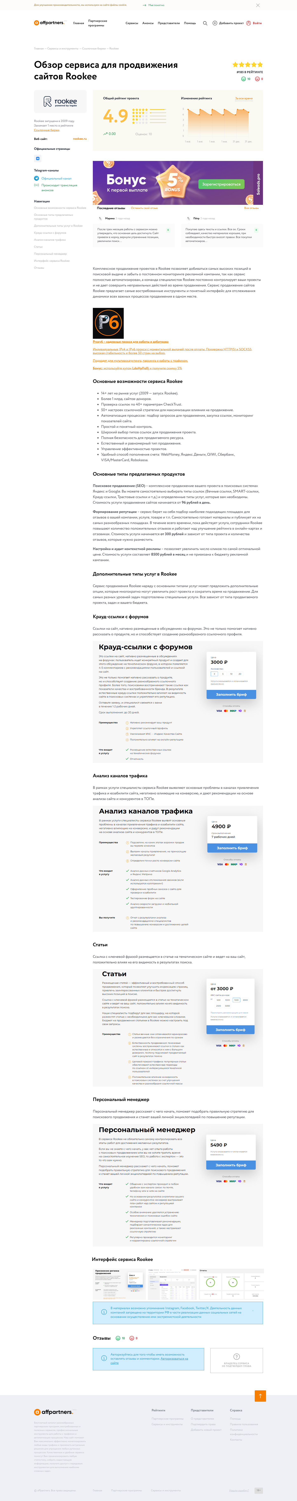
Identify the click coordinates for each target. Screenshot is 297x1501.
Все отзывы (251, 208)
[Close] (253, 1310)
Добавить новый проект (206, 1430)
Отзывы (39, 268)
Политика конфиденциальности (244, 1432)
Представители (169, 23)
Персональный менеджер (50, 254)
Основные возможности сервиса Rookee (60, 208)
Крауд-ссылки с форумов (50, 233)
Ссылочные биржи (46, 130)
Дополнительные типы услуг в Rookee (58, 226)
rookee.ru (80, 139)
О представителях (202, 1419)
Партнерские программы (97, 23)
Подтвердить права (203, 1424)
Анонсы (148, 23)
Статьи (38, 247)
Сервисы (132, 23)
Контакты (236, 1440)
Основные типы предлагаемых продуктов (53, 217)
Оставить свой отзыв (144, 208)
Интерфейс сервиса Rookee (52, 261)
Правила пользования (244, 1424)
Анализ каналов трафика (50, 240)
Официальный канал (56, 178)
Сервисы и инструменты (167, 1424)
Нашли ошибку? (239, 1491)
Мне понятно (153, 5)
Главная (78, 23)
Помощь (190, 23)
